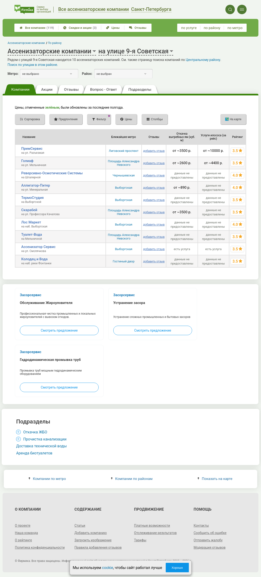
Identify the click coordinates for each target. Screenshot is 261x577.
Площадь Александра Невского (123, 163)
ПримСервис (31, 148)
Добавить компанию (91, 533)
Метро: (13, 74)
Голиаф (27, 161)
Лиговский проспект (124, 151)
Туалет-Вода (31, 234)
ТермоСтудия (32, 198)
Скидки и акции (80, 28)
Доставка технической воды (41, 446)
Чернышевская (124, 175)
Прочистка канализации (44, 439)
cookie (107, 567)
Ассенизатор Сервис (38, 247)
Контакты (201, 525)
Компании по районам (132, 479)
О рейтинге (23, 540)
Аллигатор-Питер (35, 185)
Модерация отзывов (210, 547)
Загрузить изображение (93, 540)
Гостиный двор (124, 261)
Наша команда (26, 533)
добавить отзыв (153, 151)
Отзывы (137, 28)
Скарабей (29, 210)
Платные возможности (152, 525)
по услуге (189, 28)
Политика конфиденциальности (40, 547)
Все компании (37, 28)
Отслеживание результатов (155, 533)
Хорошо (177, 567)
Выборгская (123, 187)
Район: (87, 74)
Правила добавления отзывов (98, 547)
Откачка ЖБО (35, 432)
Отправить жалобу (208, 540)
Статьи (80, 525)
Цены (113, 28)
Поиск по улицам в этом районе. (33, 65)
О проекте (22, 525)
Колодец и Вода (34, 259)
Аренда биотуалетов (34, 453)
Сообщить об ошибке (210, 533)
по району (212, 28)
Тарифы (140, 540)
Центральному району (203, 60)
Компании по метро (47, 479)
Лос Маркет (31, 222)
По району (55, 43)
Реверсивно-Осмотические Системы (52, 173)
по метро (235, 28)
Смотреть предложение (59, 330)
